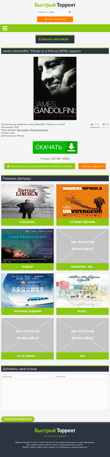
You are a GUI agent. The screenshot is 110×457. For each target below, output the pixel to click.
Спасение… (27, 222)
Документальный (39, 130)
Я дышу (27, 266)
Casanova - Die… (82, 266)
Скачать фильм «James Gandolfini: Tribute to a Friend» (39, 166)
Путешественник (82, 222)
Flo (82, 356)
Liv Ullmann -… (27, 356)
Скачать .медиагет (92, 166)
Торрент (55, 4)
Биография (23, 130)
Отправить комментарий (18, 419)
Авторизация (55, 19)
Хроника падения (27, 311)
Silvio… (82, 311)
